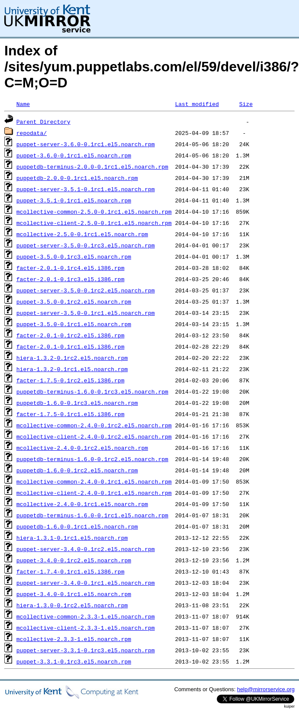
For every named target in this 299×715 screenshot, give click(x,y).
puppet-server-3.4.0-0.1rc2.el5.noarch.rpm (85, 549)
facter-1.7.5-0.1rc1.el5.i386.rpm (70, 414)
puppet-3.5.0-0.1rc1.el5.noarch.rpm (73, 324)
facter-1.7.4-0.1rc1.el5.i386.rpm (70, 571)
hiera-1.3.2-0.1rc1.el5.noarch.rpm (72, 369)
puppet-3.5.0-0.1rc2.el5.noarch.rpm (73, 301)
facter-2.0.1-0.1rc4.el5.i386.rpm (70, 268)
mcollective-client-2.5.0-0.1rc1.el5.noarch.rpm (94, 223)
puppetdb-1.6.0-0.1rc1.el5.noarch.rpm (77, 526)
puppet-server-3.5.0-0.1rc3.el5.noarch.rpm (85, 245)
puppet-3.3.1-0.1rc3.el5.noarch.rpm (73, 661)
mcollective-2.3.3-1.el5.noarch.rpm (73, 639)
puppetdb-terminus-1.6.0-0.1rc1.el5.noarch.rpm (92, 515)
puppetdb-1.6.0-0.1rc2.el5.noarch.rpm (77, 470)
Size (246, 104)
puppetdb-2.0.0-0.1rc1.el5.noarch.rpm (77, 178)
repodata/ (31, 133)
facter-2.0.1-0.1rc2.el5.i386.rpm (70, 335)
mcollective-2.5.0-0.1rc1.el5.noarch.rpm (82, 234)
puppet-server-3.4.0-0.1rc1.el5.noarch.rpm (85, 583)
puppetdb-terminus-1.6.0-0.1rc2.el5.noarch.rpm (92, 459)
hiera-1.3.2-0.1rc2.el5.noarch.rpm (72, 358)
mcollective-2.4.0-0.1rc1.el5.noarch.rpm (82, 504)
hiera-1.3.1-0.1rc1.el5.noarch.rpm (72, 538)
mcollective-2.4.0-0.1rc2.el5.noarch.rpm (82, 448)
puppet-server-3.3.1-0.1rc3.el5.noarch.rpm (85, 650)
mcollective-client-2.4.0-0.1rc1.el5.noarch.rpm (94, 493)
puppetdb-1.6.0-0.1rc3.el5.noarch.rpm (77, 403)
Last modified (197, 104)
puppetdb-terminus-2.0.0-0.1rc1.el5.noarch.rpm (92, 166)
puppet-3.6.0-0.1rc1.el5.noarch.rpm (73, 155)
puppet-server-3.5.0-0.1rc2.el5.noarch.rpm (85, 290)
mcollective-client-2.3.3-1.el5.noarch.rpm (85, 628)
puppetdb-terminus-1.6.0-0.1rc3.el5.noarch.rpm (92, 391)
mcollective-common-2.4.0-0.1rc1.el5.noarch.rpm (94, 481)
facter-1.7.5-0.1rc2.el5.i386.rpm (70, 380)
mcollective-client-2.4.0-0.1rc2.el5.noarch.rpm (94, 436)
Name (23, 104)
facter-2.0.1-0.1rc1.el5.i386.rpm (70, 346)
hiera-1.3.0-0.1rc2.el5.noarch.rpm (72, 605)
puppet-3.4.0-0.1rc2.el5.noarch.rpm (73, 560)
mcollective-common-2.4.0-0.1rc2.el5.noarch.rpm (94, 425)
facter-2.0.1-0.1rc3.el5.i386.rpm (70, 279)
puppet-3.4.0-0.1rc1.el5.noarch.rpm (73, 594)
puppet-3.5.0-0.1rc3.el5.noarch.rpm (73, 256)
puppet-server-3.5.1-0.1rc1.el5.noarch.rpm (85, 189)
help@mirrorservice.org (266, 689)
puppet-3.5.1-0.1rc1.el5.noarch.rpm (73, 200)
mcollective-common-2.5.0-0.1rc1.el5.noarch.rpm (94, 211)
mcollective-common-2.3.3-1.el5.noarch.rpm (85, 616)
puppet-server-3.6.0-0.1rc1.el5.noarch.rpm (85, 144)
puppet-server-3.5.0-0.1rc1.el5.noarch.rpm (85, 313)
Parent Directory (43, 121)
